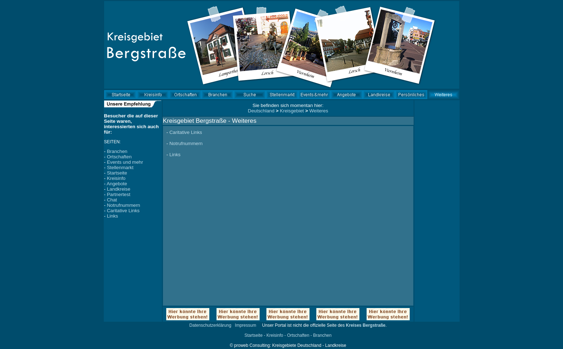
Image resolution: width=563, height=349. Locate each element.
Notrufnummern (123, 205)
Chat (112, 200)
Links (112, 216)
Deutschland (261, 110)
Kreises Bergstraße (365, 325)
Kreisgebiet (292, 110)
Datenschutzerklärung (210, 325)
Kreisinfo (116, 178)
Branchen (117, 151)
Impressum (245, 325)
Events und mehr (125, 162)
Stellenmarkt (120, 167)
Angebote (117, 183)
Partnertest (118, 194)
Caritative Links (123, 210)
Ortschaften (119, 156)
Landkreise (118, 189)
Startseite (117, 173)
